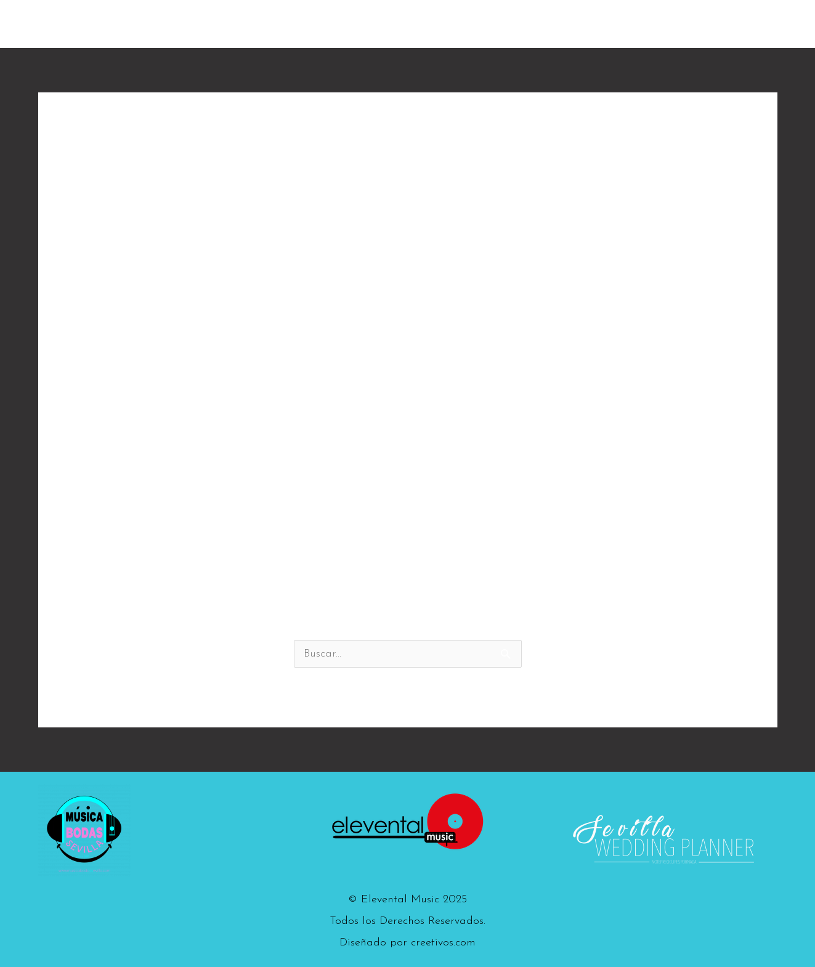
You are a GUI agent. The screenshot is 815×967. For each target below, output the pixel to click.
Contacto (743, 24)
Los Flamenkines (602, 24)
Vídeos (682, 24)
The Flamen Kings (493, 24)
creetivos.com (443, 943)
